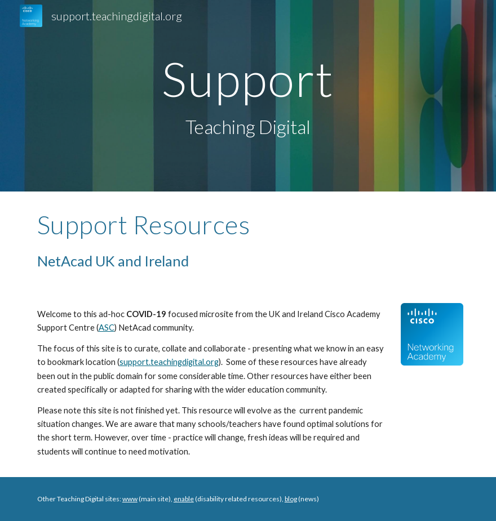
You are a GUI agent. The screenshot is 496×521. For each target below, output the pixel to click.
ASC (106, 327)
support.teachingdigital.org (169, 362)
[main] (247, 96)
